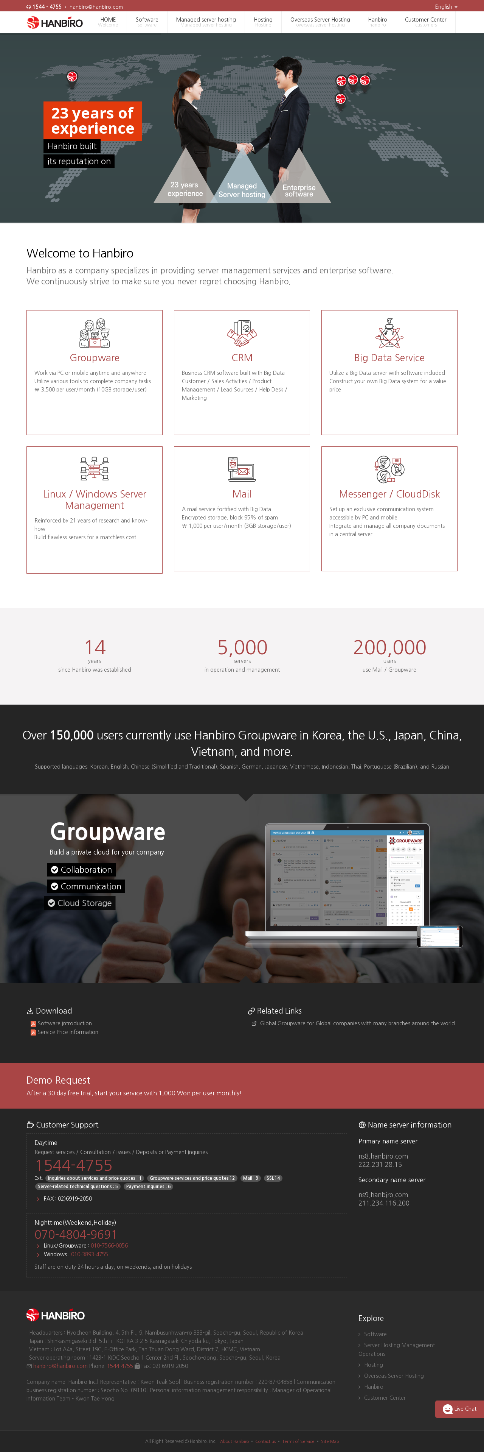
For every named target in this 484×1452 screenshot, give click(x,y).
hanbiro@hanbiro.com (96, 7)
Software (147, 22)
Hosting (263, 22)
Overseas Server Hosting (320, 22)
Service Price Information (64, 1032)
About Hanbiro (234, 1442)
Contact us (265, 1442)
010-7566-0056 (109, 1245)
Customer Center (426, 22)
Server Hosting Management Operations (396, 1350)
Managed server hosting (206, 22)
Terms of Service (298, 1442)
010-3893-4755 (89, 1254)
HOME (108, 22)
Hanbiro (377, 22)
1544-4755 (73, 1165)
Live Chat (459, 1409)
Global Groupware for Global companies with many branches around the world (353, 1023)
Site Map (330, 1442)
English (446, 6)
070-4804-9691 (76, 1234)
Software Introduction (61, 1023)
